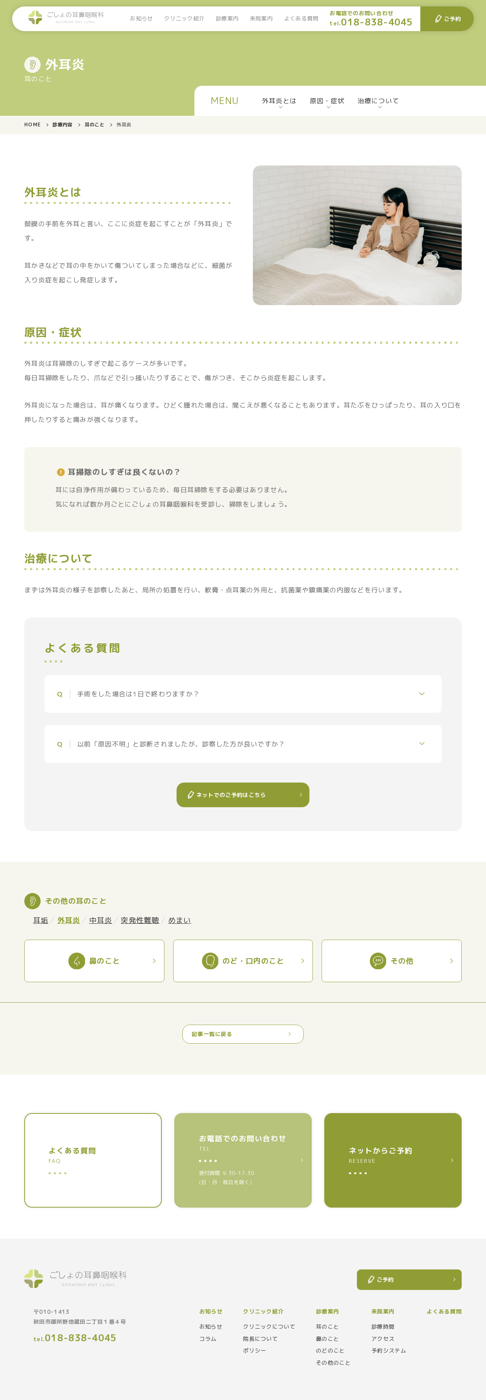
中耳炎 (100, 920)
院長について (260, 1339)
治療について (378, 101)
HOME (32, 124)
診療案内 (227, 18)
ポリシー (254, 1350)
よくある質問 (301, 18)
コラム (208, 1339)
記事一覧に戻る (212, 1034)
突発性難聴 (140, 920)
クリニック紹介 (184, 18)
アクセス (382, 1339)
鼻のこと (327, 1339)
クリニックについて (269, 1327)
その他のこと (333, 1363)
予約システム (388, 1350)
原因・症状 (327, 101)
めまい (179, 920)
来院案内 (261, 18)
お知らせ (141, 18)
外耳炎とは (279, 101)
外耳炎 (68, 920)
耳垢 (41, 920)
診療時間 (382, 1327)
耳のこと (95, 124)
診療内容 (62, 124)
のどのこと (330, 1350)
